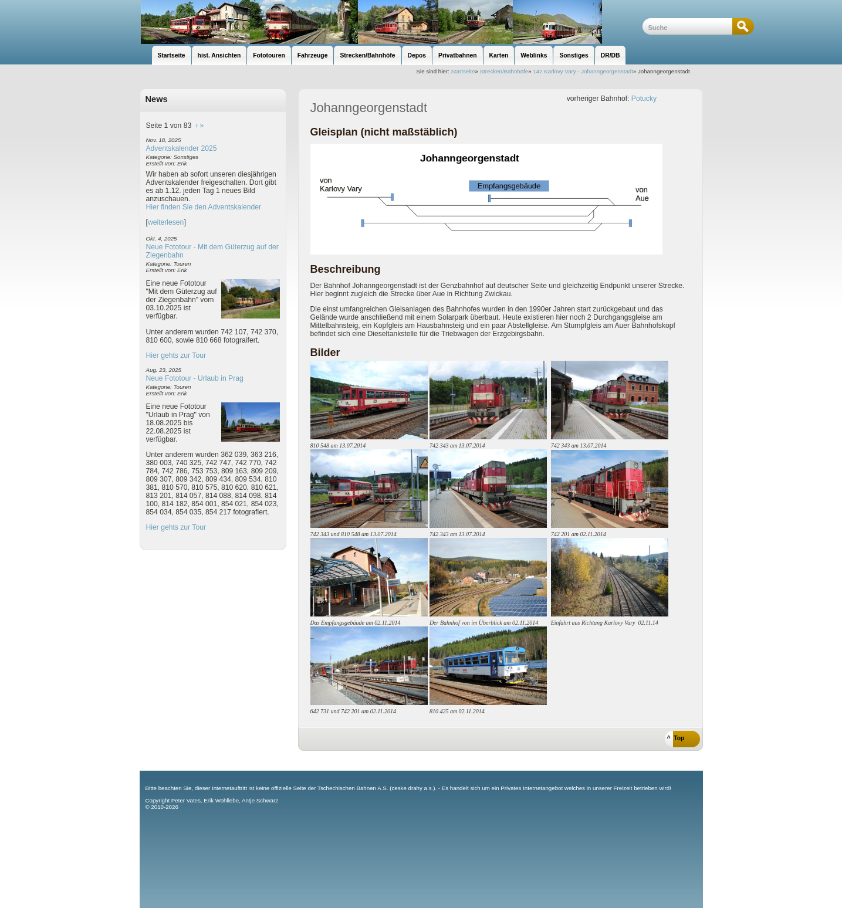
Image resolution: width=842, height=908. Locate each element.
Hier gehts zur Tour (176, 355)
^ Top (676, 738)
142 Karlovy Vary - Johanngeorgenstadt (583, 71)
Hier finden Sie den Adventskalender (204, 207)
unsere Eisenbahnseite (391, 22)
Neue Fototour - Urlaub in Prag (195, 378)
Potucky (644, 98)
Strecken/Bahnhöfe (504, 71)
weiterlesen (166, 222)
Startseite (463, 71)
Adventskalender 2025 (181, 148)
